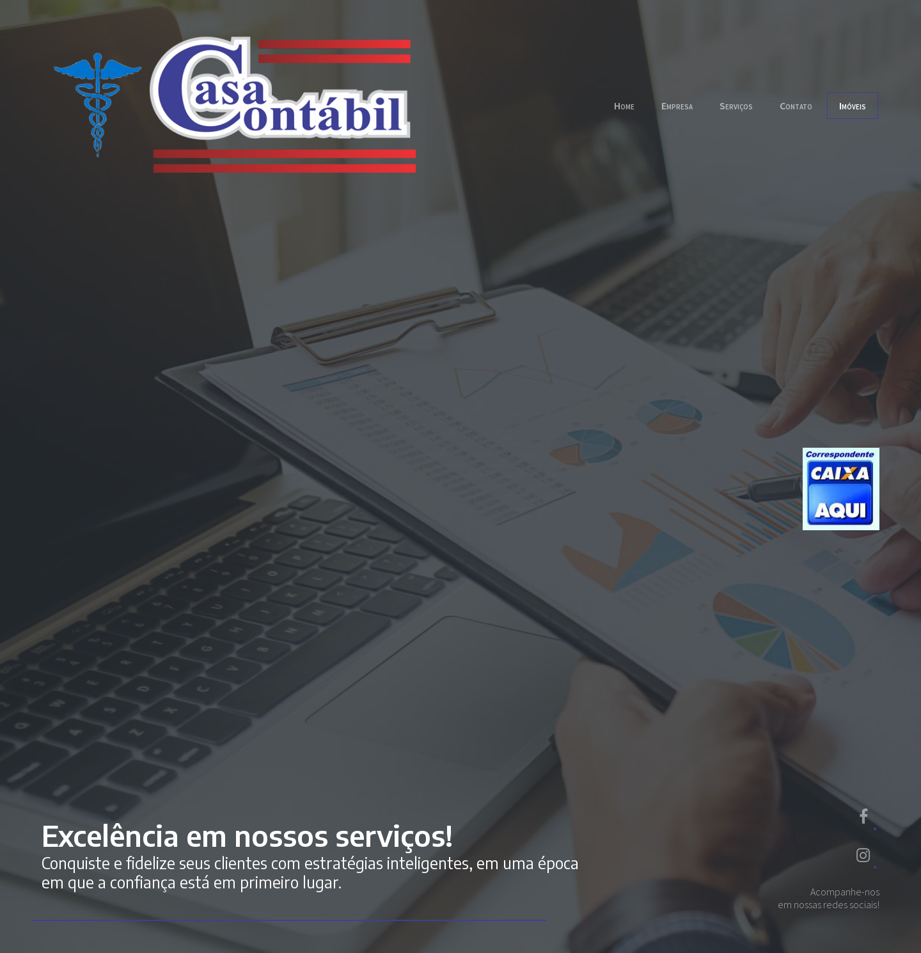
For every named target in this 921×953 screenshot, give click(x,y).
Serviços (736, 105)
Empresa (677, 105)
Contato (796, 105)
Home (624, 105)
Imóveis (852, 105)
